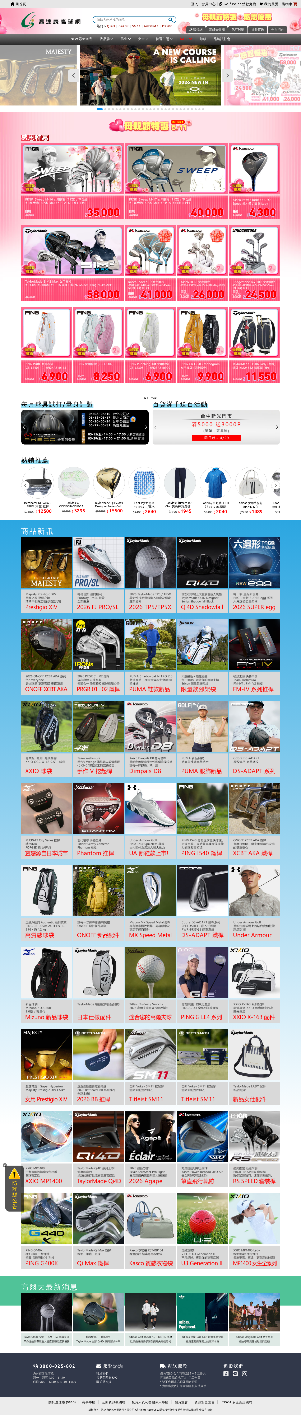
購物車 (289, 4)
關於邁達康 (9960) (62, 1402)
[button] (100, 109)
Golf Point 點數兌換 (237, 4)
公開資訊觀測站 (113, 1402)
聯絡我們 (102, 1373)
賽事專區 (89, 1402)
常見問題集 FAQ (106, 1377)
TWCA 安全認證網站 (237, 1402)
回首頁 (18, 4)
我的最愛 (269, 4)
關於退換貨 (103, 1381)
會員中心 (209, 4)
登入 (194, 4)
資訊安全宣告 (205, 1402)
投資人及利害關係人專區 (150, 1402)
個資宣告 (181, 1402)
